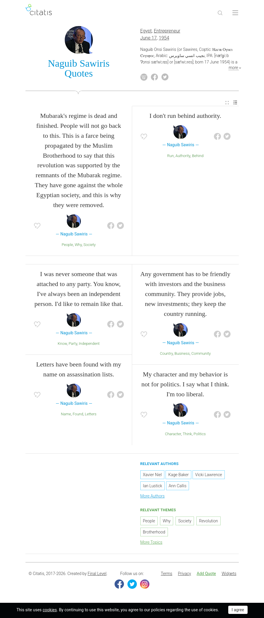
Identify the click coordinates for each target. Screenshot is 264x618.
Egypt (146, 31)
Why (78, 244)
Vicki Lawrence (208, 474)
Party (73, 343)
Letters (91, 414)
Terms (166, 573)
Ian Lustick (152, 485)
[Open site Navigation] (235, 12)
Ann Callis (178, 485)
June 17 (148, 38)
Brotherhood (154, 532)
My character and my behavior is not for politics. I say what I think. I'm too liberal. (185, 384)
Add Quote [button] (206, 573)
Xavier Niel (152, 474)
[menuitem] (227, 102)
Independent (89, 343)
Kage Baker (178, 474)
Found (78, 414)
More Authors (152, 496)
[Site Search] (220, 12)
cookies (50, 609)
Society (90, 244)
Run (170, 156)
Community (201, 353)
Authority (183, 156)
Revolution (208, 521)
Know (62, 343)
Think (187, 434)
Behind (197, 156)
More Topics (151, 542)
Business (182, 353)
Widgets (229, 573)
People (67, 244)
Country (166, 353)
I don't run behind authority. (185, 115)
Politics (200, 434)
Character (173, 434)
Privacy (184, 573)
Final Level (97, 573)
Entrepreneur (167, 31)
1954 (164, 38)
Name (66, 414)
